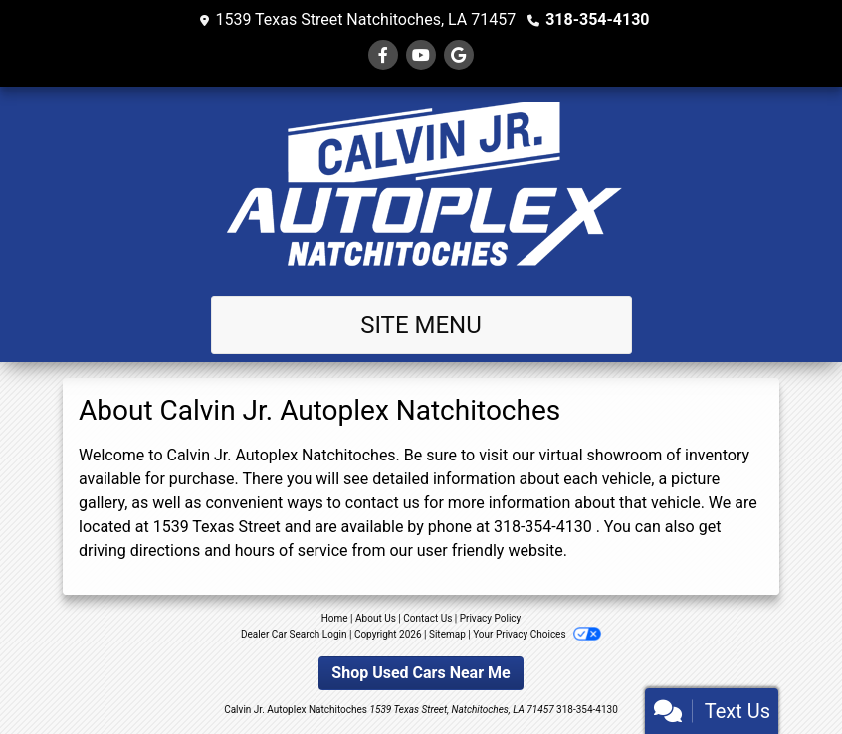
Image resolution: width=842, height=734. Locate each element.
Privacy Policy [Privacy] (491, 618)
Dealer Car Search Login (294, 634)
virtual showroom (601, 455)
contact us (382, 502)
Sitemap (447, 634)
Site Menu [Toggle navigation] (421, 325)
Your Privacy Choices (537, 634)
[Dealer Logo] (421, 187)
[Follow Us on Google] (459, 55)
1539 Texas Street (217, 526)
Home (334, 618)
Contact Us (427, 618)
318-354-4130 (597, 19)
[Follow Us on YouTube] (421, 55)
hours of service (291, 550)
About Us (375, 618)
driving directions (139, 550)
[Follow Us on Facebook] (383, 55)
